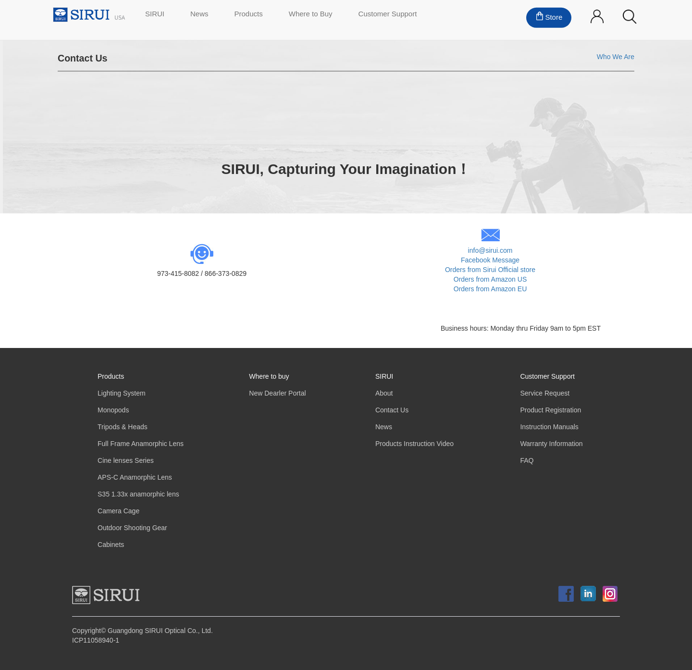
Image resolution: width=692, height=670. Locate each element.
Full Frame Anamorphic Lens (141, 443)
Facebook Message (490, 260)
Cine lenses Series (126, 460)
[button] (629, 17)
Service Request (544, 393)
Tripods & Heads (123, 427)
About (384, 393)
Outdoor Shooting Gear (132, 528)
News (199, 14)
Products (111, 376)
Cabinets (111, 544)
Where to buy (269, 376)
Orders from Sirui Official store (490, 269)
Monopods (113, 410)
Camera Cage (118, 511)
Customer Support (387, 14)
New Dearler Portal (277, 393)
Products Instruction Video (414, 443)
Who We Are (615, 57)
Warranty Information (551, 443)
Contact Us (391, 410)
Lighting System (122, 393)
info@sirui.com (490, 250)
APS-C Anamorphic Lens (135, 477)
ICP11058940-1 (95, 640)
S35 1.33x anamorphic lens (138, 494)
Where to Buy (311, 14)
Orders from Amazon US (490, 279)
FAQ (526, 460)
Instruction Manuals (549, 427)
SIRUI (154, 14)
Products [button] (249, 14)
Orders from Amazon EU (490, 289)
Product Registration (550, 410)
